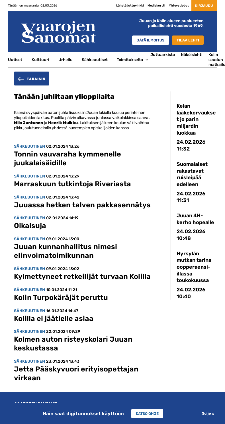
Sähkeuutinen (29, 146)
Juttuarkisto (162, 54)
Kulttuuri (40, 59)
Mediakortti (152, 5)
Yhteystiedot (175, 5)
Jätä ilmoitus (147, 40)
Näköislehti (191, 54)
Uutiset (15, 59)
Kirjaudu (202, 5)
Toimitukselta (130, 59)
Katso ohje (147, 413)
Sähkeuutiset (95, 59)
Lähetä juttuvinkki (126, 5)
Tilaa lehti (187, 40)
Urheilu (65, 59)
